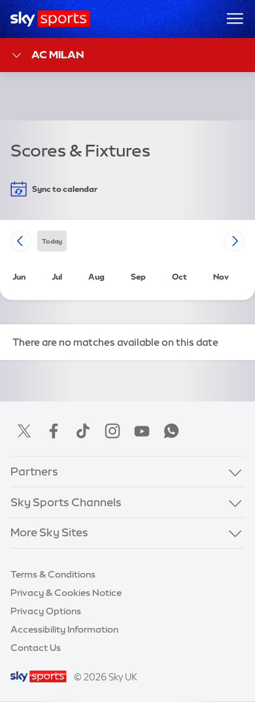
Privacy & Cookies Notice (66, 592)
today (52, 240)
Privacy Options (45, 611)
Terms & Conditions (52, 574)
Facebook (54, 431)
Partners (34, 471)
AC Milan (47, 55)
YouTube (142, 431)
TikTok (83, 431)
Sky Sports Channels (66, 502)
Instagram (112, 431)
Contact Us (35, 647)
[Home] (50, 19)
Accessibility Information (64, 629)
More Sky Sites (49, 532)
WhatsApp (171, 431)
